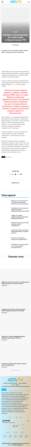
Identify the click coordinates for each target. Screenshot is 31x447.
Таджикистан (9, 157)
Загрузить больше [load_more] (15, 370)
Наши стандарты (23, 383)
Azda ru (15, 171)
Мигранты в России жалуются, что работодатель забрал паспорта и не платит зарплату (19, 202)
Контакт (17, 384)
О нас (13, 384)
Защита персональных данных (10, 383)
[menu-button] (2, 2)
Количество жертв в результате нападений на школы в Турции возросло (20, 231)
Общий (15, 31)
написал (13, 84)
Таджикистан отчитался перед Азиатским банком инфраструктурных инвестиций (20, 209)
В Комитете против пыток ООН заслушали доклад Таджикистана (19, 224)
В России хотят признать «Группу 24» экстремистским (19, 238)
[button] (29, 2)
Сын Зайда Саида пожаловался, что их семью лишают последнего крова (20, 246)
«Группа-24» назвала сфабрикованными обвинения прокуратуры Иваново (19, 217)
